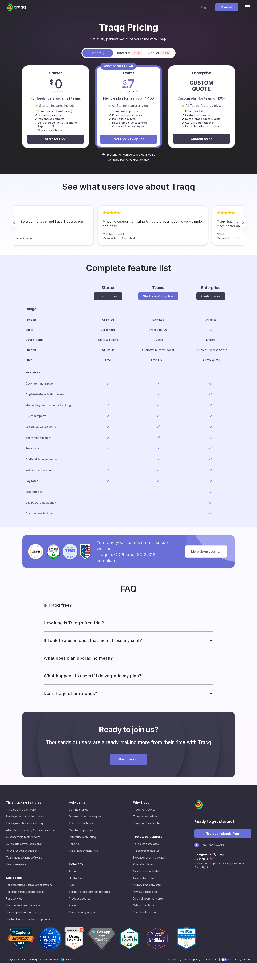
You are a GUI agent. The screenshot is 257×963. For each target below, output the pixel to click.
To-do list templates (146, 843)
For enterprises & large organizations (29, 884)
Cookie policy (173, 959)
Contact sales (201, 139)
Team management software (24, 857)
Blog (72, 884)
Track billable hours (81, 823)
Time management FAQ (83, 850)
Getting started (79, 809)
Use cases (14, 878)
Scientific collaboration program (89, 891)
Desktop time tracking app (85, 816)
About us (75, 871)
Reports (74, 843)
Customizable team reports (23, 837)
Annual (159, 53)
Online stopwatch (144, 878)
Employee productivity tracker (25, 816)
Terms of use (210, 959)
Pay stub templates (145, 891)
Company (76, 864)
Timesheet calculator (146, 912)
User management (17, 864)
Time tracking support (83, 912)
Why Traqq (141, 802)
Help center (78, 802)
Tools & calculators (147, 837)
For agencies (14, 898)
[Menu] (247, 7)
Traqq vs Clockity (144, 809)
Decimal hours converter (148, 898)
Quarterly (128, 53)
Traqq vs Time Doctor (147, 823)
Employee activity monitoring (24, 823)
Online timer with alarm (147, 871)
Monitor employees (81, 830)
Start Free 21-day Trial (128, 139)
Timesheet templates (146, 850)
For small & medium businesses (25, 891)
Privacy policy (192, 959)
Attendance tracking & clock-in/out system (33, 830)
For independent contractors (24, 912)
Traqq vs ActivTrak (145, 816)
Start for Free (55, 139)
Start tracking (129, 759)
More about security (206, 551)
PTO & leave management (22, 850)
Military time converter (147, 884)
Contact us (76, 878)
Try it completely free (222, 834)
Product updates (79, 898)
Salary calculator (143, 905)
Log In (205, 7)
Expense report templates (149, 857)
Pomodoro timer (143, 864)
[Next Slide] (242, 222)
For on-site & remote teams (23, 905)
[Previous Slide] (14, 222)
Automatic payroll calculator (24, 843)
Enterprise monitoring (82, 837)
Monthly (97, 53)
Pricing (73, 905)
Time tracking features (23, 802)
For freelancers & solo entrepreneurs (29, 919)
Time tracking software (21, 809)
